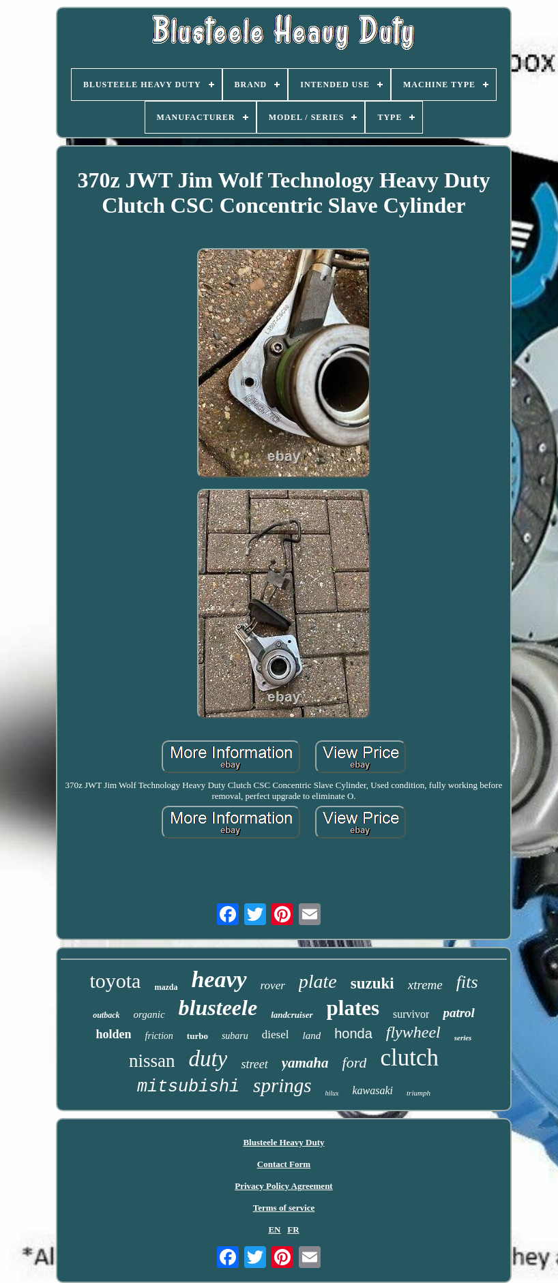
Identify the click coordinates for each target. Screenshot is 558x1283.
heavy (218, 979)
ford (354, 1062)
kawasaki (373, 1090)
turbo (197, 1036)
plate (318, 981)
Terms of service (284, 1208)
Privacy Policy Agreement (283, 1186)
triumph (418, 1093)
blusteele (218, 1007)
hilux (332, 1093)
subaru (235, 1036)
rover (273, 985)
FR (293, 1229)
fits (467, 982)
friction (159, 1036)
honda (353, 1033)
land (311, 1035)
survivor (411, 1014)
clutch (409, 1057)
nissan (152, 1061)
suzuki (372, 983)
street (254, 1064)
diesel (275, 1034)
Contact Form (283, 1164)
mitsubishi (188, 1087)
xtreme (425, 985)
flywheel (413, 1032)
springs (282, 1085)
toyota (115, 980)
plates (353, 1008)
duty (208, 1058)
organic (149, 1014)
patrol (458, 1013)
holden (114, 1034)
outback (106, 1015)
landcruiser (291, 1015)
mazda (165, 987)
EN (274, 1229)
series (463, 1037)
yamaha (305, 1063)
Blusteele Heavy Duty (283, 1142)
